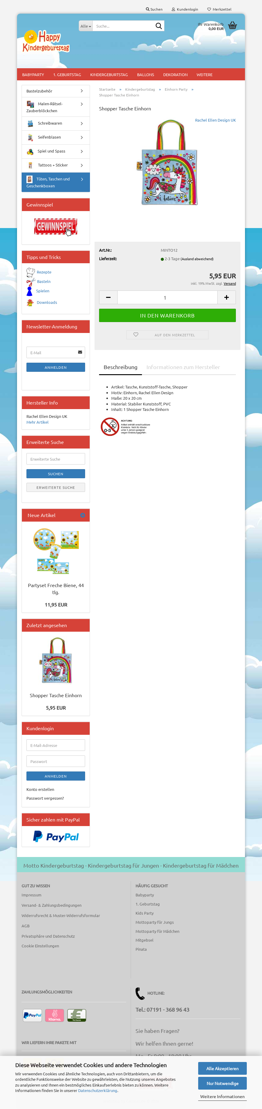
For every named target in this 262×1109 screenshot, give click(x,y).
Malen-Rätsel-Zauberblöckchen (44, 106)
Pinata (141, 949)
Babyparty (33, 74)
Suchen (56, 473)
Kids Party (144, 913)
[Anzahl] (167, 297)
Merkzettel (219, 9)
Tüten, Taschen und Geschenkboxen (48, 182)
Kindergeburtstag (109, 74)
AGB (25, 925)
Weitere (204, 74)
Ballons (145, 74)
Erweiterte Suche (55, 487)
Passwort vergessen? (45, 798)
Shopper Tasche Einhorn (56, 695)
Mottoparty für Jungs (155, 922)
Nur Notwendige (223, 1083)
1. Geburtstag (67, 74)
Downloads (47, 302)
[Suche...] (85, 25)
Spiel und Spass (45, 151)
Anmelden (56, 367)
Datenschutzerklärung (97, 1090)
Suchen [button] (154, 9)
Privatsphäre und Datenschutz (48, 936)
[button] (108, 297)
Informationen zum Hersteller (183, 367)
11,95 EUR (56, 604)
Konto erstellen (40, 789)
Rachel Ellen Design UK (215, 120)
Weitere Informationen (222, 1096)
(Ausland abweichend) (197, 258)
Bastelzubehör (39, 90)
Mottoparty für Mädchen (157, 931)
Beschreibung (120, 367)
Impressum (31, 894)
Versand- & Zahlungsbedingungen (51, 905)
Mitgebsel (144, 940)
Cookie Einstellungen (40, 945)
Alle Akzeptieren (222, 1068)
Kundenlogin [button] (185, 9)
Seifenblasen (43, 137)
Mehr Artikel (37, 422)
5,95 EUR (56, 707)
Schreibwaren (44, 123)
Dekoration (175, 74)
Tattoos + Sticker (47, 165)
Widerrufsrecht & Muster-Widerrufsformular (61, 915)
